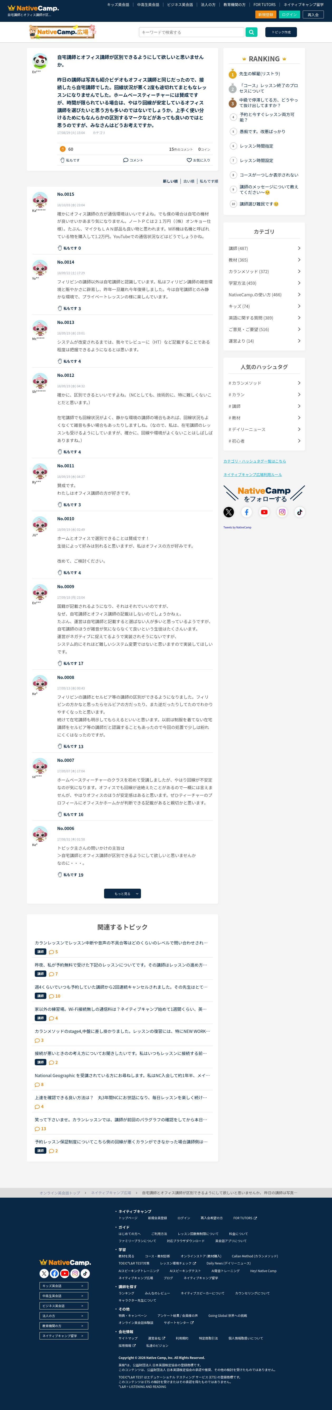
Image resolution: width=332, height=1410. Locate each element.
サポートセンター (179, 1322)
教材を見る (126, 1256)
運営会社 (156, 1338)
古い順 (188, 181)
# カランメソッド (245, 383)
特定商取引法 (208, 1338)
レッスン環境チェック (178, 1263)
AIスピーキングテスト (185, 1270)
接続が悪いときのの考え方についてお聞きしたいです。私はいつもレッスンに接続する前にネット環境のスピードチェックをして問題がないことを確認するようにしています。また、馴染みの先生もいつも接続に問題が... (121, 1053)
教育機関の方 (234, 4)
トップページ (128, 1218)
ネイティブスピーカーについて (203, 1293)
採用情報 (127, 1345)
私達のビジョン (157, 1345)
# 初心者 (237, 441)
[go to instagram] (75, 1273)
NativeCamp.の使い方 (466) (255, 294)
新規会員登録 (157, 1218)
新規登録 (265, 14)
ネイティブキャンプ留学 (304, 4)
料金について (238, 1233)
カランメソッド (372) (249, 271)
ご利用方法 (159, 1233)
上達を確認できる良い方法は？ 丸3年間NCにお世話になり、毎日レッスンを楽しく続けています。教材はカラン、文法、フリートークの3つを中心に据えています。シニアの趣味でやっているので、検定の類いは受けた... (122, 1097)
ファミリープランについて (137, 1240)
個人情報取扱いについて (245, 1338)
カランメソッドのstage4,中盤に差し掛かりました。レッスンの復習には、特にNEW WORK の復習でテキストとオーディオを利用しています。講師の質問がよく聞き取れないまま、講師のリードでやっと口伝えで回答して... (120, 1031)
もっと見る (122, 893)
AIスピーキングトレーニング (139, 1270)
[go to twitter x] (44, 1273)
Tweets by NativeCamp (237, 527)
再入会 (313, 14)
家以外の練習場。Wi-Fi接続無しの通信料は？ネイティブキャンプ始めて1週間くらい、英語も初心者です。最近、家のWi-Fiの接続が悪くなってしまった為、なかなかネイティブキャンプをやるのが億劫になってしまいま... (121, 1009)
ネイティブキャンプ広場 (136, 1278)
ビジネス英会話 (180, 4)
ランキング (126, 1293)
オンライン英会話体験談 (136, 1322)
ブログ (168, 1278)
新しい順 (170, 181)
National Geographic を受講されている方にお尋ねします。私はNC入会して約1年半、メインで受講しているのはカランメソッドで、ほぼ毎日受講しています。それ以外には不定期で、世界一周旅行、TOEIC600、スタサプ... (122, 1075)
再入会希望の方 (212, 1218)
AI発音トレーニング (226, 1270)
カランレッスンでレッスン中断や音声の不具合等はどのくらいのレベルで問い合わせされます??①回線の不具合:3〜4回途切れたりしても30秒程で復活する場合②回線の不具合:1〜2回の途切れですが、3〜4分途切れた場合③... (121, 942)
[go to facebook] (54, 1273)
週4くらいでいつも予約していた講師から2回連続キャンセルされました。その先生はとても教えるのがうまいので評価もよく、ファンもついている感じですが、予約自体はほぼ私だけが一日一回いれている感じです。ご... (121, 987)
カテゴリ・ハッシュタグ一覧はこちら (254, 461)
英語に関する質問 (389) (251, 317)
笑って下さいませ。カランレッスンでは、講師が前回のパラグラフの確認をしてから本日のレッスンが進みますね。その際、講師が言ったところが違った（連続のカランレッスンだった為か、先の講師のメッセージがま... (121, 1119)
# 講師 (234, 406)
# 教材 (234, 417)
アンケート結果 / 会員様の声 (177, 1315)
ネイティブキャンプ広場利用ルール (252, 474)
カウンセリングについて (252, 1293)
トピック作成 (281, 32)
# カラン (237, 394)
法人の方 (208, 4)
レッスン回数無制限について (198, 1233)
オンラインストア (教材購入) (200, 1256)
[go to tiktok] (85, 1273)
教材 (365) (238, 260)
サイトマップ (128, 1338)
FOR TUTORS (264, 4)
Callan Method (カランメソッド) (255, 1256)
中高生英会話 (148, 4)
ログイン (289, 14)
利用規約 (182, 1338)
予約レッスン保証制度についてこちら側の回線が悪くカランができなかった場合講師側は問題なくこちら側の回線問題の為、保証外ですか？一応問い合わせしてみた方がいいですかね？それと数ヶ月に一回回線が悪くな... (121, 1141)
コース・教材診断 (157, 1256)
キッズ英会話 (118, 4)
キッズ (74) (239, 306)
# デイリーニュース (247, 429)
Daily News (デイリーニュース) (229, 1263)
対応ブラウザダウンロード (186, 1240)
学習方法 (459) (242, 283)
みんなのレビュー (157, 1293)
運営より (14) (241, 341)
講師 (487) (238, 248)
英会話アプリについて (231, 1240)
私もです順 (209, 181)
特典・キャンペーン (133, 1315)
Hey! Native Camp (263, 1270)
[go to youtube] (64, 1273)
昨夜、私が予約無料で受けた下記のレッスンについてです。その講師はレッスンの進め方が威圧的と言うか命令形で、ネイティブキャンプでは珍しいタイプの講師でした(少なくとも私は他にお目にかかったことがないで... (121, 965)
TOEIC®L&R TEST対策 (134, 1263)
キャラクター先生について (137, 1300)
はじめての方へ (130, 1233)
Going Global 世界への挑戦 (227, 1315)
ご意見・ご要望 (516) (249, 329)
